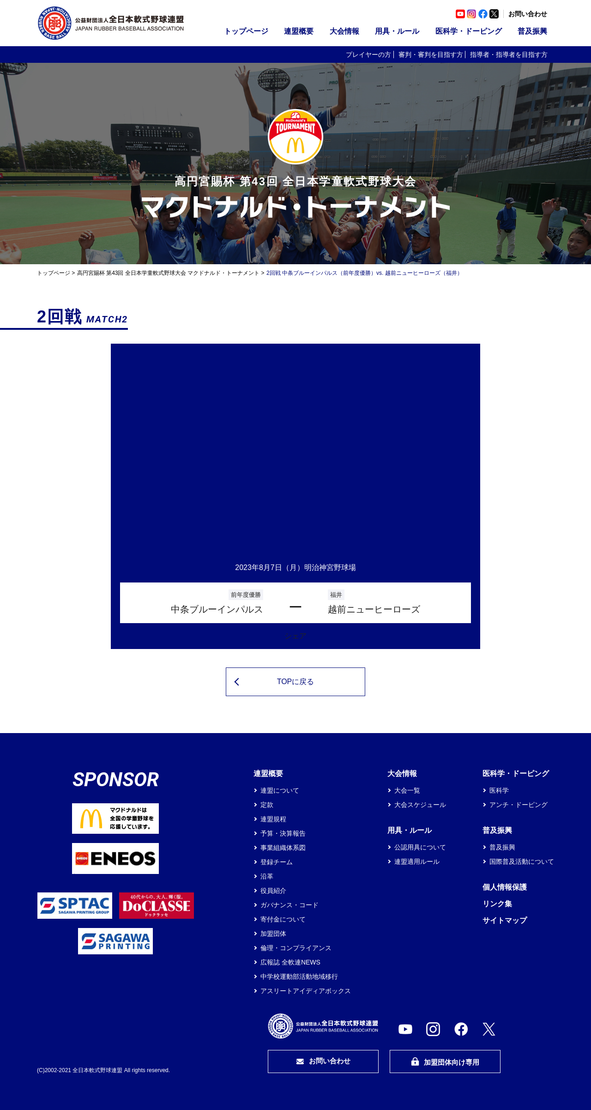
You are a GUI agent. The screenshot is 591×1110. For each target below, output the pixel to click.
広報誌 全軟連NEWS (290, 962)
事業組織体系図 (283, 847)
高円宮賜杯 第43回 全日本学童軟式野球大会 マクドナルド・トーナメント (168, 273)
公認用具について (420, 847)
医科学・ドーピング (468, 31)
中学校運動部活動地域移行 (299, 976)
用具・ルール (397, 31)
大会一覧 (407, 790)
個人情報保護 (504, 887)
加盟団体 (273, 933)
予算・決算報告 (283, 833)
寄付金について (283, 919)
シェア (295, 636)
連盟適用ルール (417, 861)
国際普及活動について (521, 861)
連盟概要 (299, 31)
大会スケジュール (420, 804)
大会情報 (344, 31)
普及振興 (532, 31)
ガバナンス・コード (289, 905)
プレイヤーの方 (368, 54)
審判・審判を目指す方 (430, 54)
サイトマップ (504, 920)
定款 (266, 804)
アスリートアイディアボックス (305, 991)
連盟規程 (273, 819)
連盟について (279, 790)
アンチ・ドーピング (518, 804)
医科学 (499, 790)
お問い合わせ (527, 14)
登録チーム (276, 862)
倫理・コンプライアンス (296, 948)
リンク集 (497, 904)
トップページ (246, 31)
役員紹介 (273, 890)
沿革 (266, 876)
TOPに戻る (295, 681)
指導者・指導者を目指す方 (509, 54)
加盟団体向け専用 (445, 1061)
